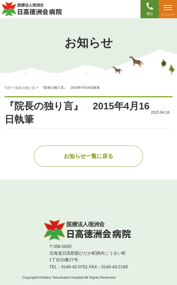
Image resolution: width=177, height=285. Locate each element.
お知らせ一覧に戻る (88, 156)
